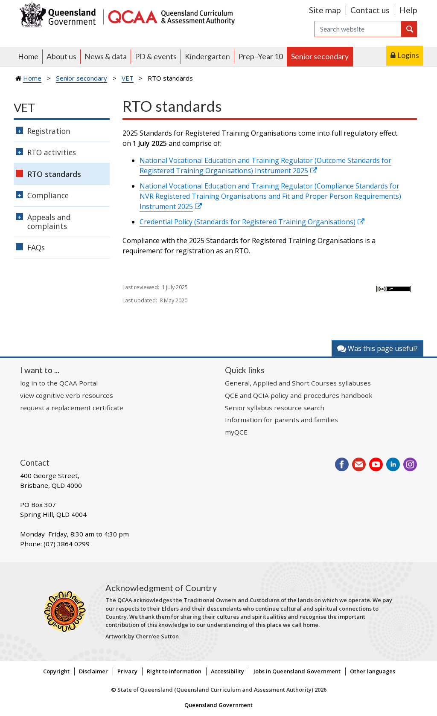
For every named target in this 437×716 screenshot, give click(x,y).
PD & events (156, 56)
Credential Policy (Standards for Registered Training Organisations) (247, 221)
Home (28, 56)
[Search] (358, 29)
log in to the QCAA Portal (59, 383)
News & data (105, 56)
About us (61, 56)
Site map (325, 10)
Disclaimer (93, 671)
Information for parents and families (281, 419)
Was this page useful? (377, 348)
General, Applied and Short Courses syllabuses (298, 383)
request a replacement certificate (71, 407)
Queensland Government (218, 705)
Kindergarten (207, 56)
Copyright (56, 671)
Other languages (372, 671)
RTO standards (54, 174)
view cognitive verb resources (66, 395)
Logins (408, 55)
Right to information (174, 671)
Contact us (370, 10)
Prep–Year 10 (260, 56)
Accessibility (227, 671)
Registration (48, 131)
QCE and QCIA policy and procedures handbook (299, 395)
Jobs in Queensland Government (297, 671)
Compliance (48, 195)
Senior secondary (320, 56)
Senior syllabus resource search (274, 407)
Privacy (127, 671)
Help (408, 10)
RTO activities (51, 152)
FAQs (36, 247)
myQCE (236, 432)
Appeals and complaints (49, 221)
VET (128, 78)
